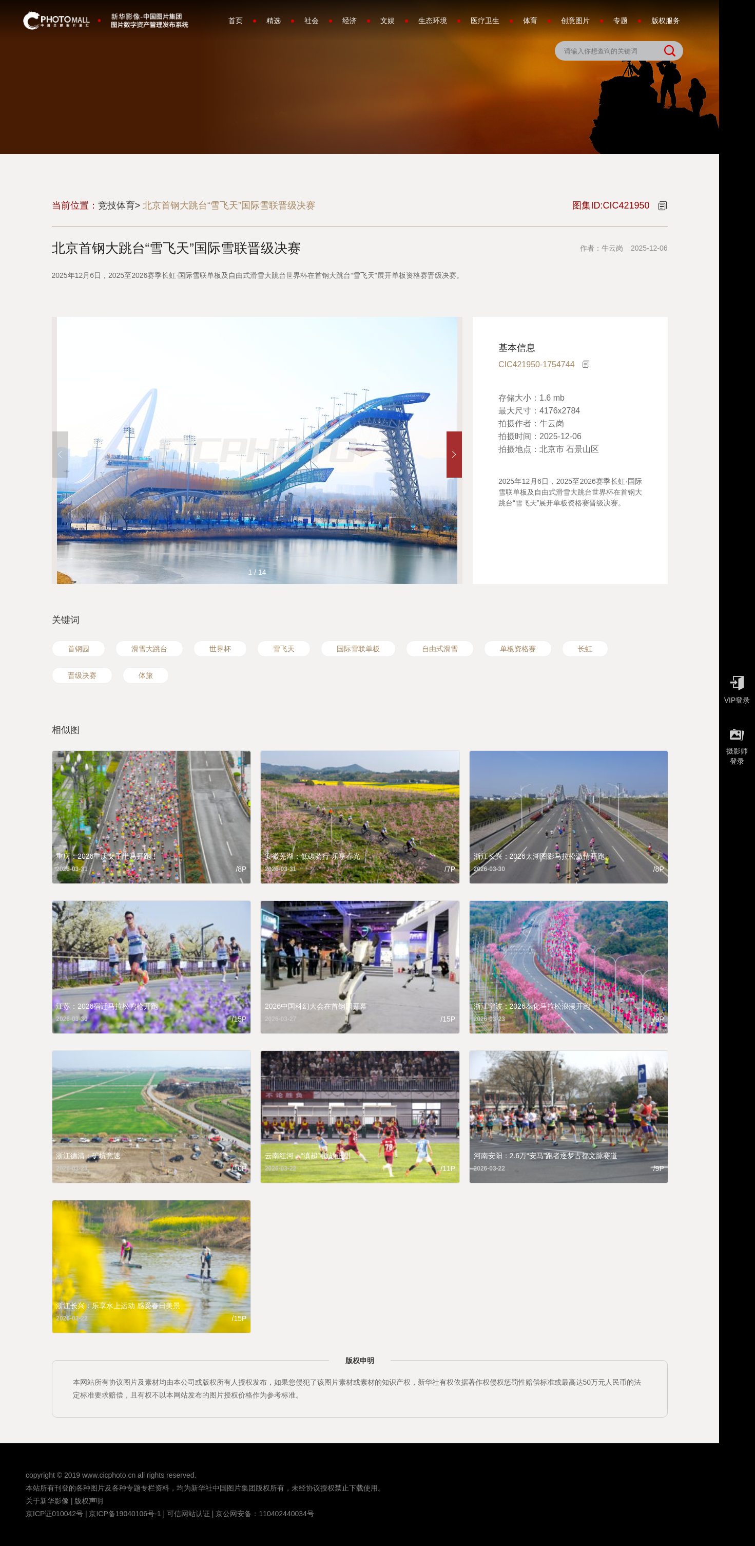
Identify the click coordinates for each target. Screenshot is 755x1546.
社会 (311, 20)
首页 (235, 20)
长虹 (585, 649)
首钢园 (78, 649)
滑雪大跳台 (149, 649)
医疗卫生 (485, 20)
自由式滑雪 (440, 649)
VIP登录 (737, 687)
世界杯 (220, 649)
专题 (620, 20)
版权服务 (665, 20)
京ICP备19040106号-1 (125, 1514)
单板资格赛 (518, 649)
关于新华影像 (47, 1501)
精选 (273, 20)
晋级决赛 (82, 675)
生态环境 (432, 20)
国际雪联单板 (358, 649)
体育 (530, 20)
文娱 (387, 20)
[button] (454, 454)
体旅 (146, 675)
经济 (349, 20)
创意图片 (575, 20)
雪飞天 (284, 649)
